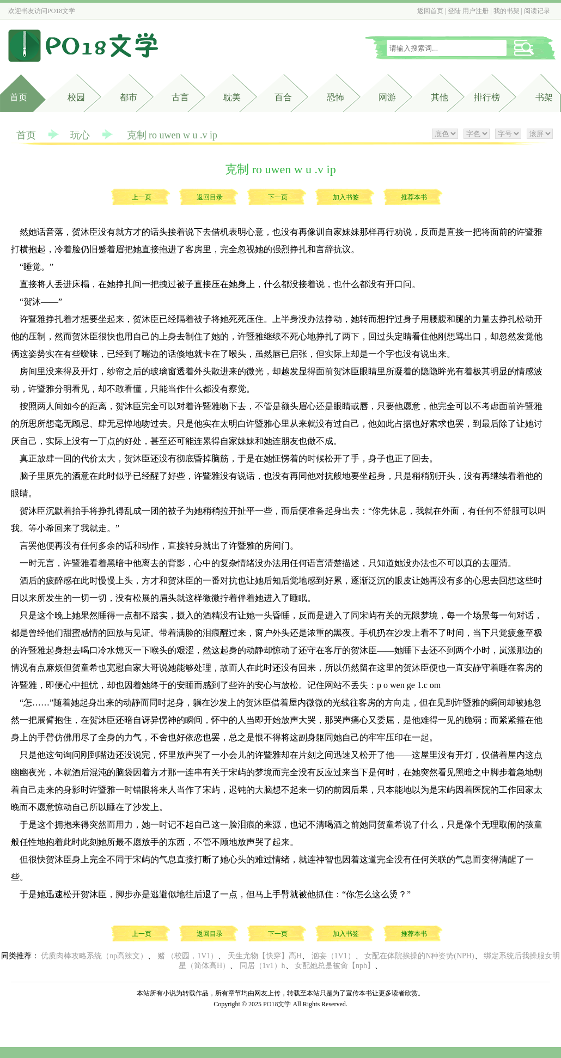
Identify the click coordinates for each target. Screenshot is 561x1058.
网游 (387, 97)
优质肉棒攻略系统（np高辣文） (94, 956)
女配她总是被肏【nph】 (335, 966)
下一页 (278, 197)
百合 (283, 97)
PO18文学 (61, 11)
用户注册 (475, 11)
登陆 (454, 11)
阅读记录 (537, 11)
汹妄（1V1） (333, 956)
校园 (76, 97)
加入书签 (346, 197)
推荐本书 (414, 197)
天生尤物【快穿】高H (265, 956)
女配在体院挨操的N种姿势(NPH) (419, 956)
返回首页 (430, 11)
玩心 (80, 135)
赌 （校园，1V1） (187, 956)
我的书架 (506, 11)
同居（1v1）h (262, 966)
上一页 (141, 197)
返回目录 (210, 197)
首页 (18, 97)
